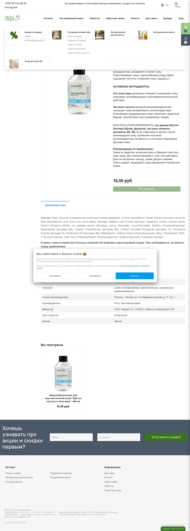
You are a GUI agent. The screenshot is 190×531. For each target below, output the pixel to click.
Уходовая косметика (61, 473)
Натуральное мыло (60, 477)
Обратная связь (115, 18)
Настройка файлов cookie (15, 522)
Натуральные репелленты (19, 477)
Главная (8, 32)
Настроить (95, 275)
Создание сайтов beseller (173, 529)
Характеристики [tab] (55, 205)
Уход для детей (13, 481)
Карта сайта (110, 481)
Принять (134, 275)
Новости (95, 18)
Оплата (135, 18)
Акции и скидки (13, 473)
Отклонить (55, 275)
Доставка (151, 18)
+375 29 (10, 3)
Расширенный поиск (71, 18)
